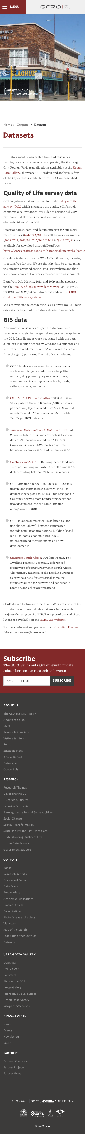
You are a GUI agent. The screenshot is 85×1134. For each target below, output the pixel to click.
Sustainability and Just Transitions (25, 831)
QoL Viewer (11, 969)
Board (7, 744)
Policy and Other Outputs (19, 935)
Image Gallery (12, 987)
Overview (9, 962)
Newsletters (11, 1036)
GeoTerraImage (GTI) (25, 462)
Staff (6, 726)
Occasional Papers (15, 880)
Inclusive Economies (16, 806)
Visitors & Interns (14, 738)
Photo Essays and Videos (19, 917)
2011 (15, 240)
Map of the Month (15, 929)
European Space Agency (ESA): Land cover (39, 430)
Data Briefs (10, 886)
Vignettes (9, 923)
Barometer (10, 975)
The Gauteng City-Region (19, 713)
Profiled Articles (13, 905)
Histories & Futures (16, 800)
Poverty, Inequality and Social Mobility (28, 812)
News (7, 1024)
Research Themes (15, 787)
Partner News (12, 1073)
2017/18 (48, 240)
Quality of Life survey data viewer (36, 286)
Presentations (12, 911)
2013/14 (24, 240)
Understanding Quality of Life (22, 837)
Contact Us (10, 769)
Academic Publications (18, 898)
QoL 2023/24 (32, 235)
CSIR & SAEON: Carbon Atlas (30, 398)
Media (7, 1043)
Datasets (9, 942)
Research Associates (17, 732)
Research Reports (15, 874)
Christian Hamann (67, 627)
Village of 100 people (17, 1006)
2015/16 (36, 240)
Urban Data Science (16, 843)
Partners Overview (15, 1061)
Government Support (17, 849)
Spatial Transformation (18, 824)
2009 (8, 240)
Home (7, 124)
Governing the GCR (15, 793)
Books (7, 867)
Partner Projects (13, 1067)
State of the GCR (14, 981)
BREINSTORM (65, 1101)
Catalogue (10, 763)
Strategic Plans (13, 750)
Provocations (11, 892)
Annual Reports (13, 757)
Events (7, 1030)
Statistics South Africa (25, 557)
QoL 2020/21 (65, 240)
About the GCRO (14, 719)
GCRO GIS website (52, 619)
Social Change (12, 818)
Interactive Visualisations (19, 993)
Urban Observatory (16, 1000)
